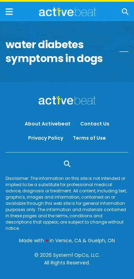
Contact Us (94, 124)
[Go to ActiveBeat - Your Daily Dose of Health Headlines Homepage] (67, 11)
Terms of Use (89, 137)
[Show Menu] (9, 11)
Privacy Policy (45, 137)
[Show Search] (125, 11)
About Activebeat (47, 124)
